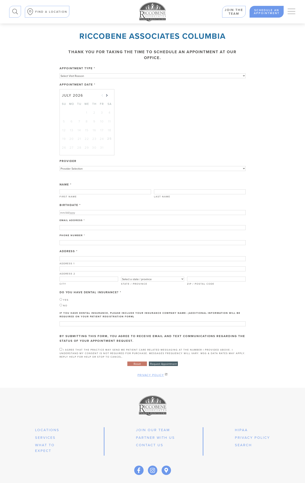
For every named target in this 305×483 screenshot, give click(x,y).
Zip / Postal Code (200, 283)
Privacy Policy (151, 375)
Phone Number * (72, 235)
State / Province (134, 283)
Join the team (234, 12)
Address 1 (67, 263)
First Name (68, 196)
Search (243, 445)
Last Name (162, 196)
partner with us (155, 437)
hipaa (241, 429)
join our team (153, 429)
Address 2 (67, 273)
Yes (64, 299)
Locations (47, 429)
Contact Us (149, 445)
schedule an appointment (267, 11)
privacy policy (252, 437)
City (63, 283)
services (45, 437)
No (63, 305)
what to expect (45, 448)
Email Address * (72, 220)
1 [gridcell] (86, 112)
